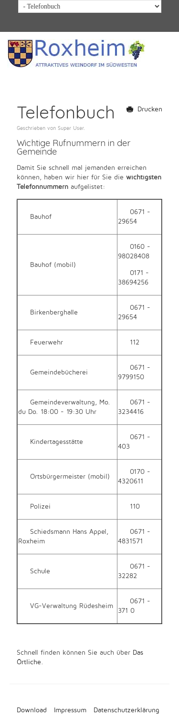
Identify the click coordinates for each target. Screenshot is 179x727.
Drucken (144, 109)
